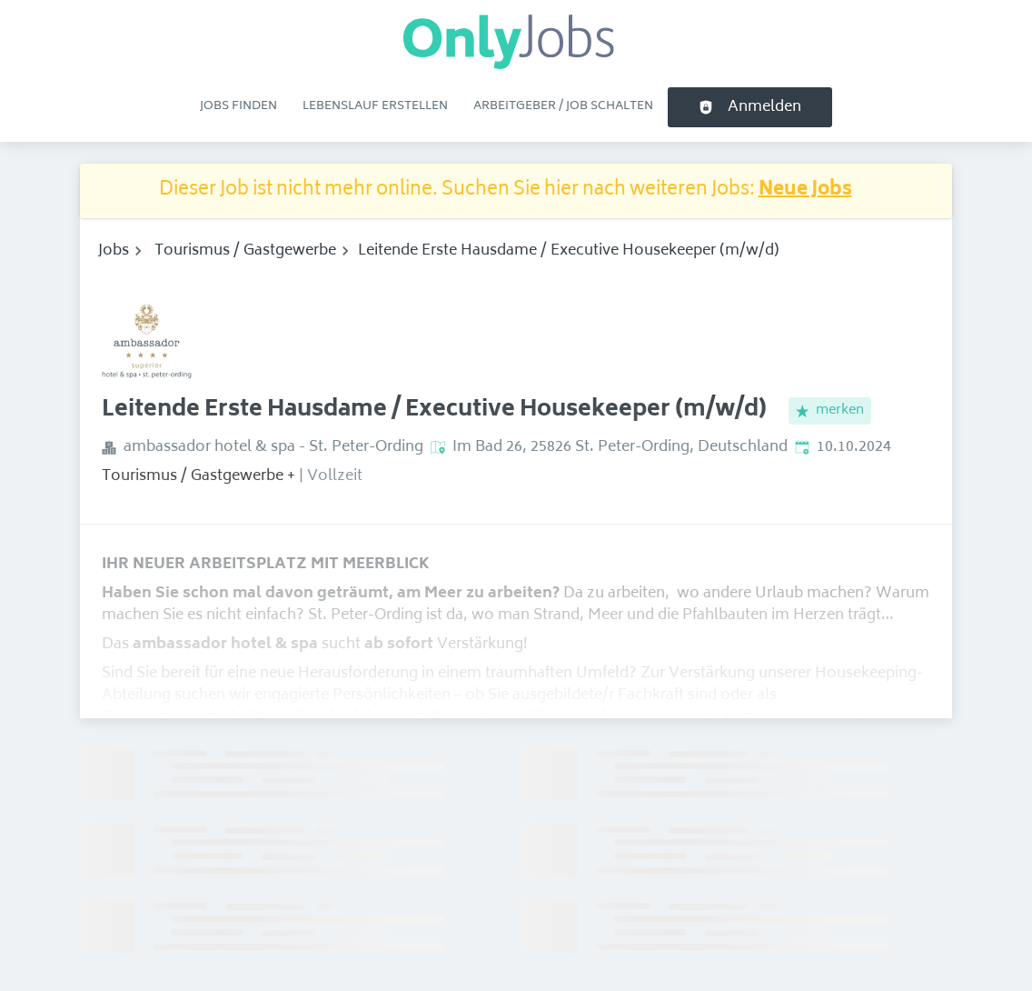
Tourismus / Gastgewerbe (245, 251)
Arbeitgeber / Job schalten (563, 106)
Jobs (113, 251)
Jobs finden (238, 106)
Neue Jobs (805, 190)
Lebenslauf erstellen (375, 106)
